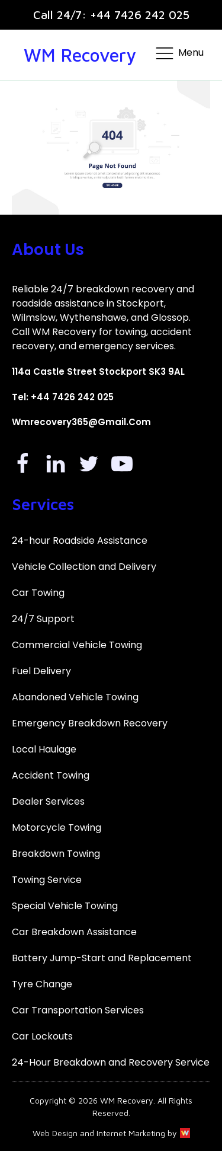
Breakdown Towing (56, 853)
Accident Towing (50, 775)
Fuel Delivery (41, 671)
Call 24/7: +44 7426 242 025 (111, 14)
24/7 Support (43, 619)
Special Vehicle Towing (65, 906)
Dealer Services (48, 801)
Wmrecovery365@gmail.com (81, 422)
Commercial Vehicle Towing (77, 645)
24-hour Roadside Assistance (79, 540)
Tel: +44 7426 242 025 (63, 397)
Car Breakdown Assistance (74, 932)
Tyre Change (42, 984)
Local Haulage (44, 749)
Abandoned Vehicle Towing (75, 697)
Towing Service (47, 880)
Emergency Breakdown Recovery (90, 723)
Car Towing (38, 593)
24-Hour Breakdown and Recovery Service (111, 1062)
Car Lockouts (42, 1036)
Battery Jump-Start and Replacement (102, 958)
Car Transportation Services (78, 1010)
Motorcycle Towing (56, 827)
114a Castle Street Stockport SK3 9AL (98, 371)
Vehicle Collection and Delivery (84, 566)
